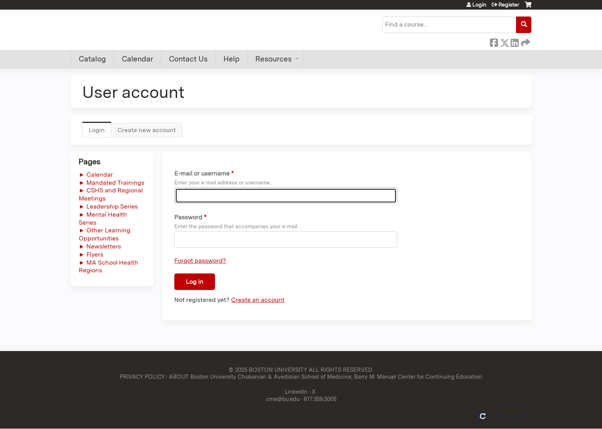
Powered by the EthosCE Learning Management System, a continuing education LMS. (504, 416)
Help (231, 59)
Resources (273, 59)
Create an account (257, 299)
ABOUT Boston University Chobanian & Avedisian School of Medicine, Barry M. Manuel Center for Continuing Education (325, 376)
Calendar (137, 59)
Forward (525, 41)
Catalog (92, 59)
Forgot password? (200, 260)
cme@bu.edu (282, 399)
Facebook (494, 41)
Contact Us (188, 59)
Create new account (146, 130)
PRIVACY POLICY (142, 376)
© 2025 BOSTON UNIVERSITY (268, 369)
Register (508, 4)
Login (479, 4)
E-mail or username (202, 173)
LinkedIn (514, 41)
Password (188, 217)
